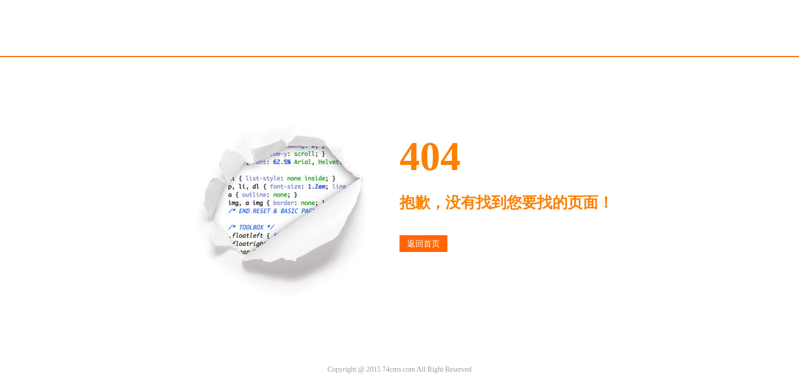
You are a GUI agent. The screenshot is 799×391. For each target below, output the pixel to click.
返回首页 (423, 243)
